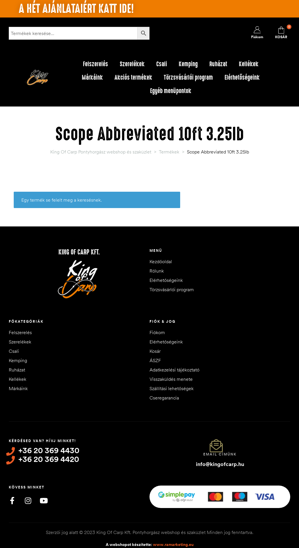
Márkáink (92, 77)
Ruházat (218, 64)
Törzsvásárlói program (188, 77)
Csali (161, 64)
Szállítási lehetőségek (172, 388)
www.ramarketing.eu (173, 541)
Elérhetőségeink (242, 77)
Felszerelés (95, 64)
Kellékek (248, 64)
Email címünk (220, 454)
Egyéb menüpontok (170, 91)
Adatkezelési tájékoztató (174, 370)
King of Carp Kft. (79, 252)
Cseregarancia (164, 398)
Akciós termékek (133, 77)
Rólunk (157, 271)
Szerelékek (132, 64)
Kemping (188, 64)
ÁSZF (155, 360)
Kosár (155, 351)
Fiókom (157, 332)
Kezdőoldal (161, 261)
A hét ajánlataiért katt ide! (76, 8)
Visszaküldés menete (171, 379)
